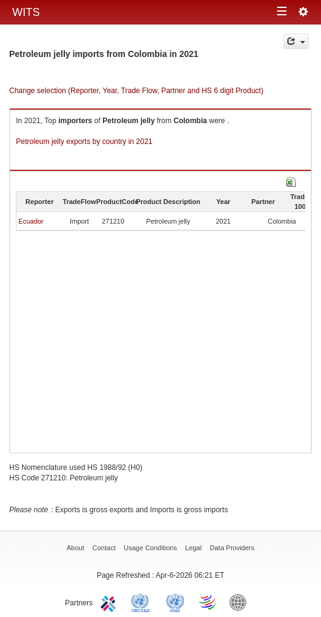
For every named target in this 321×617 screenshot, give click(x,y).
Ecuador (30, 221)
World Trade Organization (208, 601)
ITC (110, 601)
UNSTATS (175, 601)
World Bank (240, 601)
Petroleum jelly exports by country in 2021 (84, 141)
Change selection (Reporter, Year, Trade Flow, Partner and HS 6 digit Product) (136, 90)
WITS (26, 12)
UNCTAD (142, 601)
